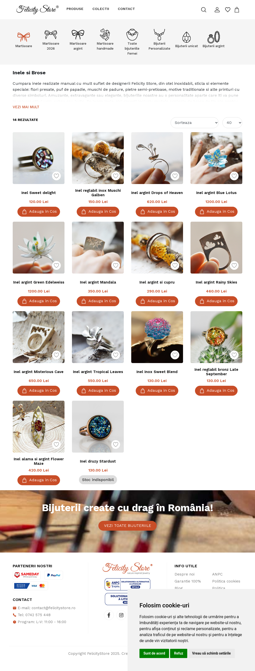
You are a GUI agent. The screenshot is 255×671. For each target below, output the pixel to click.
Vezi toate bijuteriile (127, 530)
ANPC (217, 584)
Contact (126, 9)
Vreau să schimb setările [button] (211, 653)
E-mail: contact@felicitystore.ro (44, 618)
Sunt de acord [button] (154, 653)
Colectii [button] (100, 9)
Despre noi (184, 584)
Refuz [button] (178, 653)
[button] (217, 9)
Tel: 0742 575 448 (32, 625)
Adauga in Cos (39, 211)
